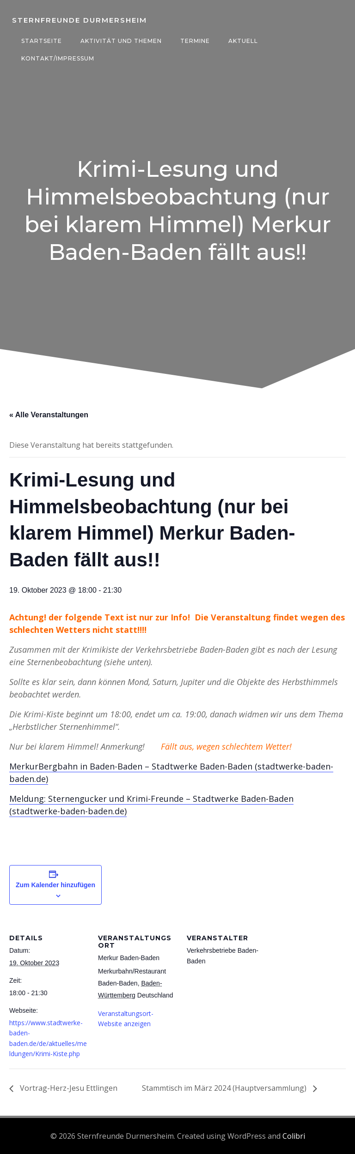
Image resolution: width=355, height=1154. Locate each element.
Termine (194, 40)
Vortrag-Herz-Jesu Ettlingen (67, 1089)
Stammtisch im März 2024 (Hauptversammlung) (225, 1089)
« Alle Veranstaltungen (48, 416)
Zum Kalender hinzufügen (55, 885)
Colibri (293, 1136)
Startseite (40, 40)
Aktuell (242, 40)
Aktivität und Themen (120, 40)
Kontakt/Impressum (56, 58)
